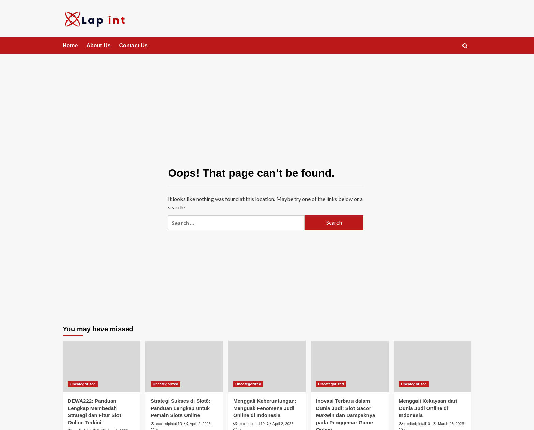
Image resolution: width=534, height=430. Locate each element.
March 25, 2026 (451, 424)
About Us (98, 45)
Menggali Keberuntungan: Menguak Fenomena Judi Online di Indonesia (264, 408)
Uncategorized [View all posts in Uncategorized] (83, 384)
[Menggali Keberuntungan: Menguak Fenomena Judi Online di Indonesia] (267, 366)
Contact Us (133, 45)
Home (70, 45)
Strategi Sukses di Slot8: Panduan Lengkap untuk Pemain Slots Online (180, 408)
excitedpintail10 (169, 424)
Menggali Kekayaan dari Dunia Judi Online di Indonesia (428, 408)
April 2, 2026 (200, 424)
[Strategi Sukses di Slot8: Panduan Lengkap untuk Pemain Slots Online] (184, 366)
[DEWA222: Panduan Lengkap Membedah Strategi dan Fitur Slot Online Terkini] (101, 366)
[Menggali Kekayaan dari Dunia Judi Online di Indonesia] (432, 366)
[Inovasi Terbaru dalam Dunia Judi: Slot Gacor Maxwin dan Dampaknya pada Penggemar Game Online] (350, 366)
